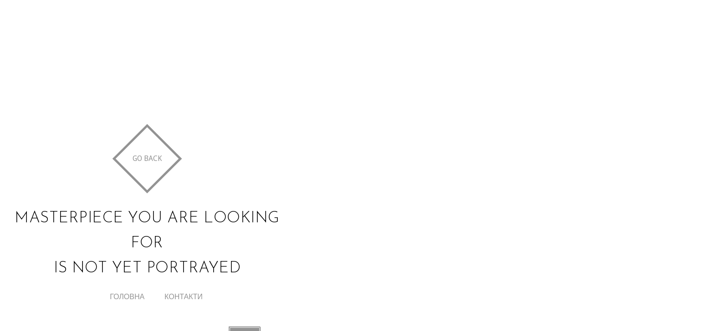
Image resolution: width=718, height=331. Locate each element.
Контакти (183, 296)
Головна (127, 296)
